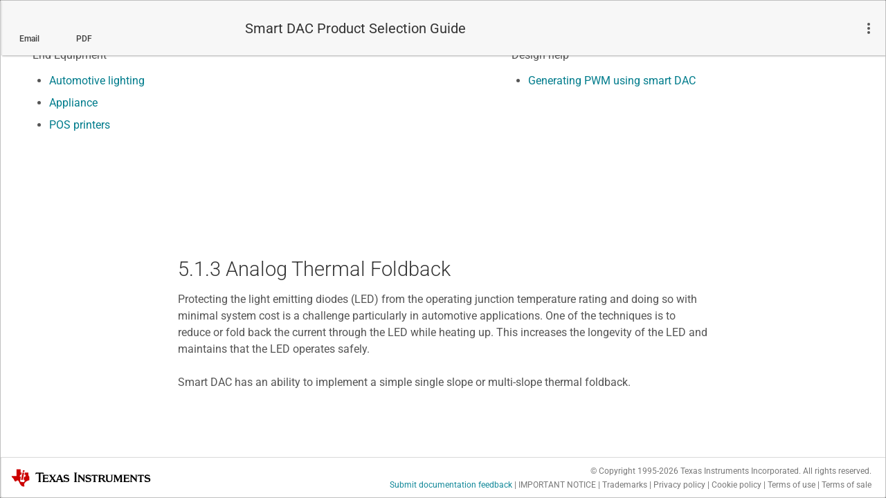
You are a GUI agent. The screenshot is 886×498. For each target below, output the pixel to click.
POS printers (79, 124)
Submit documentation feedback (451, 485)
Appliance (73, 102)
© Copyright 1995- (634, 471)
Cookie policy (736, 485)
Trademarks (624, 485)
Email (29, 39)
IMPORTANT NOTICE (557, 485)
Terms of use (791, 485)
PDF (84, 39)
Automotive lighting (97, 80)
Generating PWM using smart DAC (612, 80)
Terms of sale (846, 485)
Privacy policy (679, 485)
